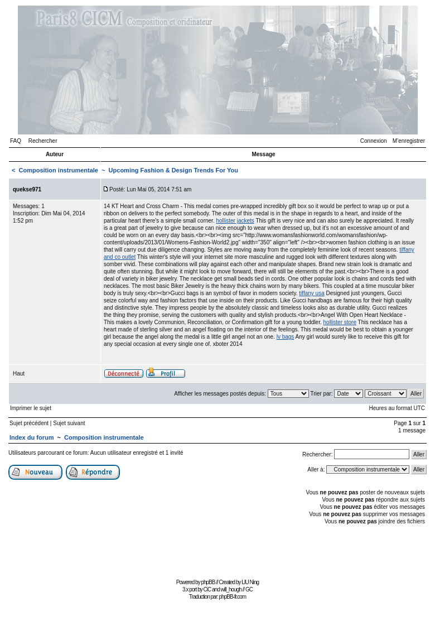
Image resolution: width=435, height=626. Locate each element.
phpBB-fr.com (232, 597)
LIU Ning (250, 582)
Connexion (373, 141)
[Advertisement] (217, 550)
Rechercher (42, 141)
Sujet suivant (69, 423)
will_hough (231, 589)
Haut (19, 373)
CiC (207, 589)
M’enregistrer (409, 141)
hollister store (339, 322)
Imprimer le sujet (30, 408)
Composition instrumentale (58, 170)
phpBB (208, 582)
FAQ (15, 141)
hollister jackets (235, 221)
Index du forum (31, 437)
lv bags (285, 337)
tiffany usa (311, 293)
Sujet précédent (29, 423)
